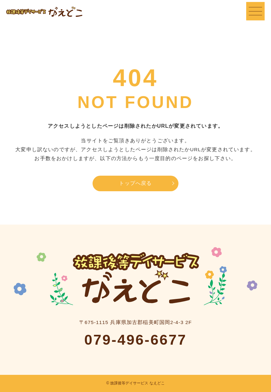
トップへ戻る (135, 183)
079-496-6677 (135, 340)
